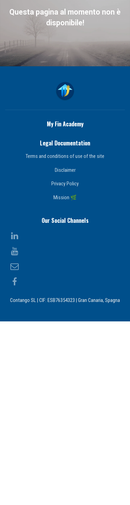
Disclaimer (65, 354)
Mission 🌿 (65, 381)
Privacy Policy (65, 367)
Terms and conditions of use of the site (65, 340)
